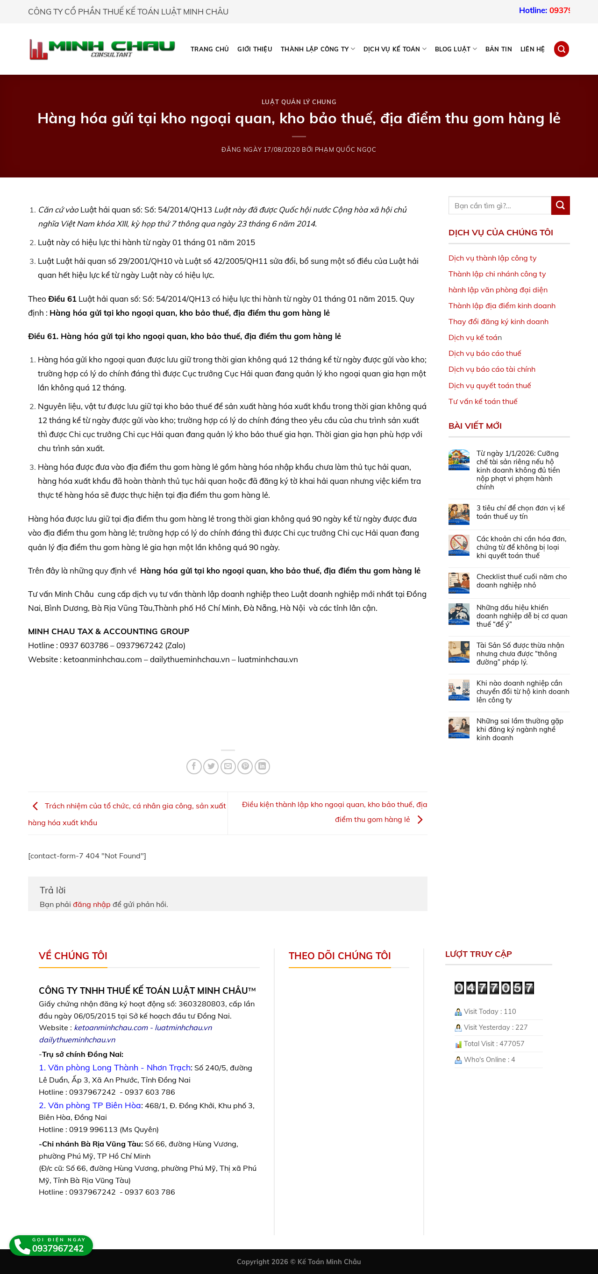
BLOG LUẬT (456, 48)
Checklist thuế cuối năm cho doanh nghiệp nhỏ (522, 581)
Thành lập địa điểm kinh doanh (501, 305)
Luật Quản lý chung (299, 102)
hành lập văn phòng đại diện (498, 289)
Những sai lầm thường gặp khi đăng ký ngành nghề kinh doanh (520, 729)
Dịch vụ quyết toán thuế (489, 385)
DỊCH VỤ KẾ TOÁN (395, 48)
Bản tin (498, 49)
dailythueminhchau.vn (77, 1039)
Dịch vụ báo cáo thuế (484, 353)
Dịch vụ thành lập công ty (492, 257)
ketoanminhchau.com (111, 1027)
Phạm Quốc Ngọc (346, 149)
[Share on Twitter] (211, 766)
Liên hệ (532, 49)
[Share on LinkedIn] (262, 766)
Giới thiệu (254, 49)
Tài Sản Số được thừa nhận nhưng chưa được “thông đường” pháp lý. (520, 653)
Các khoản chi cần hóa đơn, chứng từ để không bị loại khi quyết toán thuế (521, 547)
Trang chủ (210, 49)
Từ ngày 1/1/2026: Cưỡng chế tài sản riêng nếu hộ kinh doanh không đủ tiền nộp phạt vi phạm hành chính (518, 470)
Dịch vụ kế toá (473, 337)
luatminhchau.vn (183, 1027)
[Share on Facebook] (194, 766)
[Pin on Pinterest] (245, 766)
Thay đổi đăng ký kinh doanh (498, 321)
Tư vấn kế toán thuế (483, 401)
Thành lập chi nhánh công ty (497, 273)
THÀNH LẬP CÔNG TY (318, 48)
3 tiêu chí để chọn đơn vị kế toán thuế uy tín (521, 512)
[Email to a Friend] (228, 766)
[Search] (561, 49)
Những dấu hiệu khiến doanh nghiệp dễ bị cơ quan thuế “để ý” (522, 616)
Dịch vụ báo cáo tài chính (491, 369)
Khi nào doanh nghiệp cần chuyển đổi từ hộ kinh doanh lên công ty (523, 691)
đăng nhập (92, 904)
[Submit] (560, 205)
